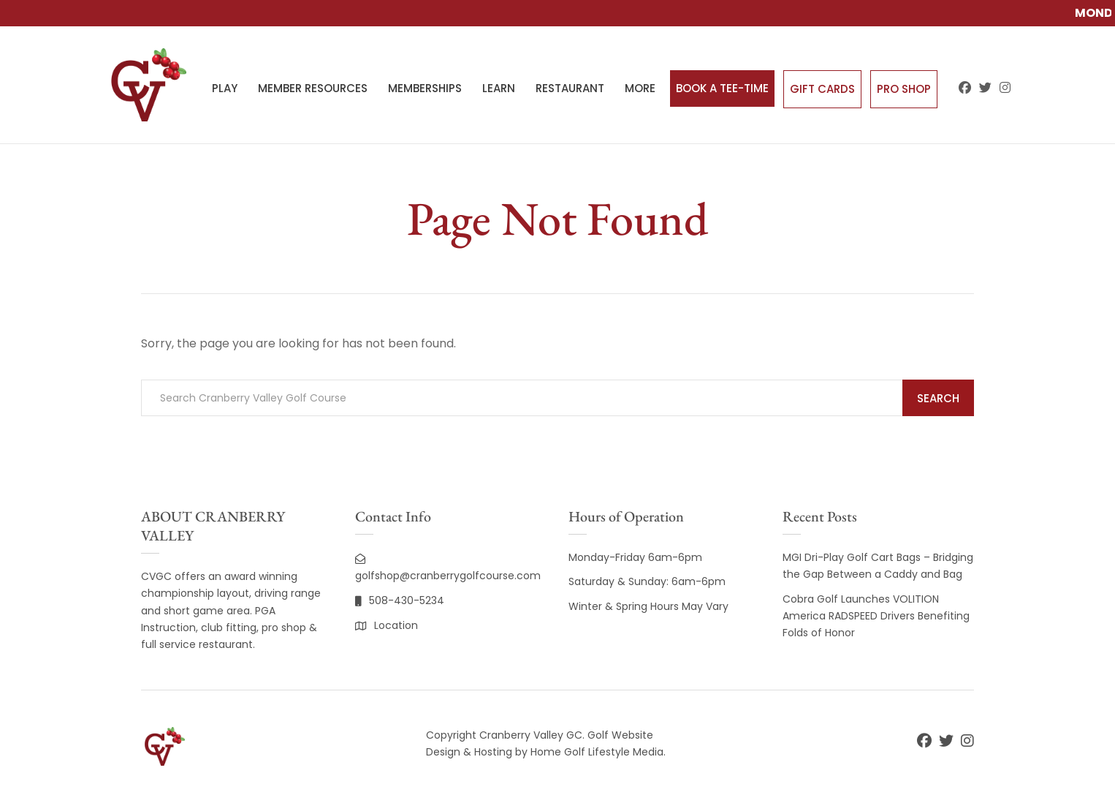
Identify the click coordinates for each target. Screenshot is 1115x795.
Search (938, 398)
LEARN (498, 88)
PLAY (224, 88)
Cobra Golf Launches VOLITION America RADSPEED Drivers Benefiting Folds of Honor (876, 616)
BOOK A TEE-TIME (722, 88)
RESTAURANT (570, 88)
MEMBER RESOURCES (313, 88)
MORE (640, 88)
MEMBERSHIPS (425, 88)
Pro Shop (904, 89)
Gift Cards (822, 89)
